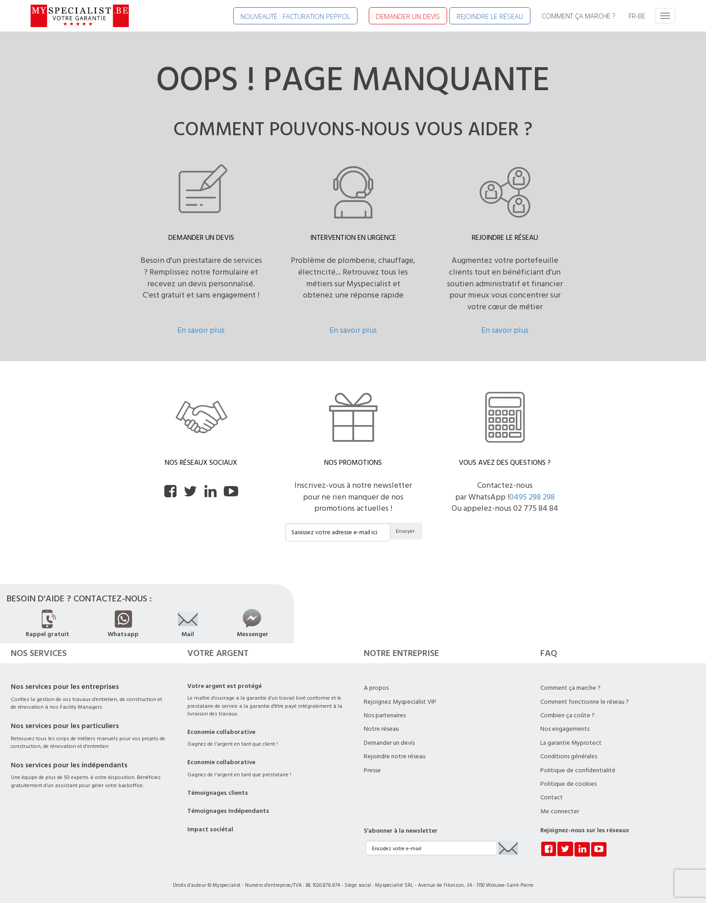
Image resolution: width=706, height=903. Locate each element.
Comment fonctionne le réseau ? (584, 701)
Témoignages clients (217, 793)
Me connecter (559, 811)
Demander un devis (389, 742)
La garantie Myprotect (571, 742)
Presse (372, 770)
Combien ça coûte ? (567, 715)
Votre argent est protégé (224, 686)
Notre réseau (381, 728)
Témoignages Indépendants (228, 811)
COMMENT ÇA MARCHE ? (578, 15)
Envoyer (405, 531)
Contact (551, 797)
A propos (376, 687)
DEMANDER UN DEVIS (408, 16)
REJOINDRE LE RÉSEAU (490, 16)
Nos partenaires (385, 715)
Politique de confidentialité (577, 770)
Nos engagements (564, 728)
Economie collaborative (221, 732)
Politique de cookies (568, 783)
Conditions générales (568, 756)
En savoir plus (201, 330)
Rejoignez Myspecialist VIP (400, 701)
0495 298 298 (532, 497)
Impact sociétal (210, 829)
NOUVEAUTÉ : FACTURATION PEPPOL (295, 16)
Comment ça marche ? (570, 687)
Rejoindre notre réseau (394, 756)
